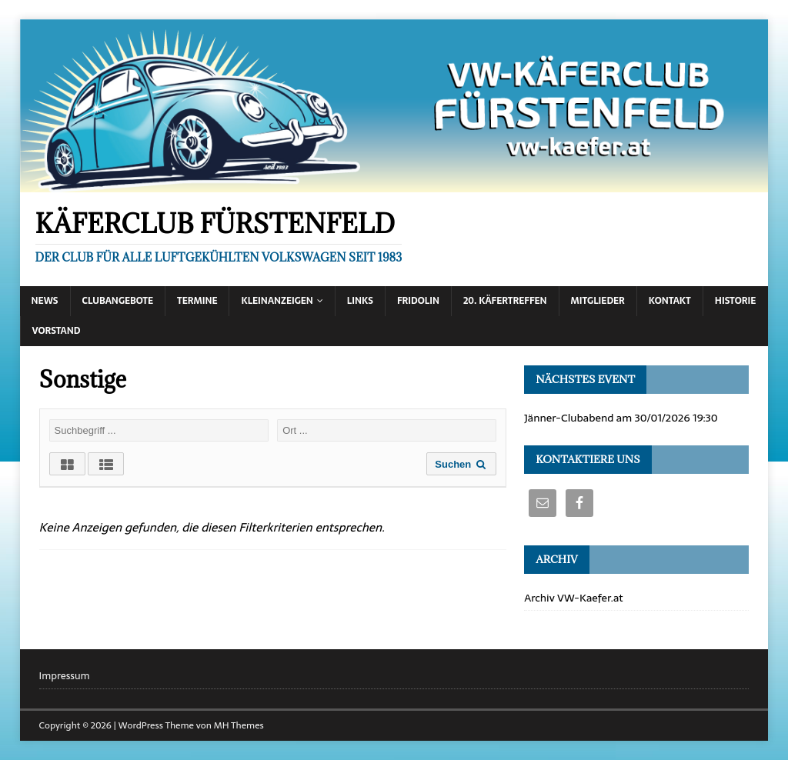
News (45, 300)
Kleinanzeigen (276, 300)
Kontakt (670, 300)
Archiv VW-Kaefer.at (573, 597)
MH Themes (239, 725)
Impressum (64, 676)
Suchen (461, 464)
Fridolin (418, 300)
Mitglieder (598, 300)
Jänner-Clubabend (568, 417)
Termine (197, 300)
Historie (735, 300)
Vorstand (56, 330)
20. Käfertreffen (505, 300)
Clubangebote (118, 300)
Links (360, 300)
